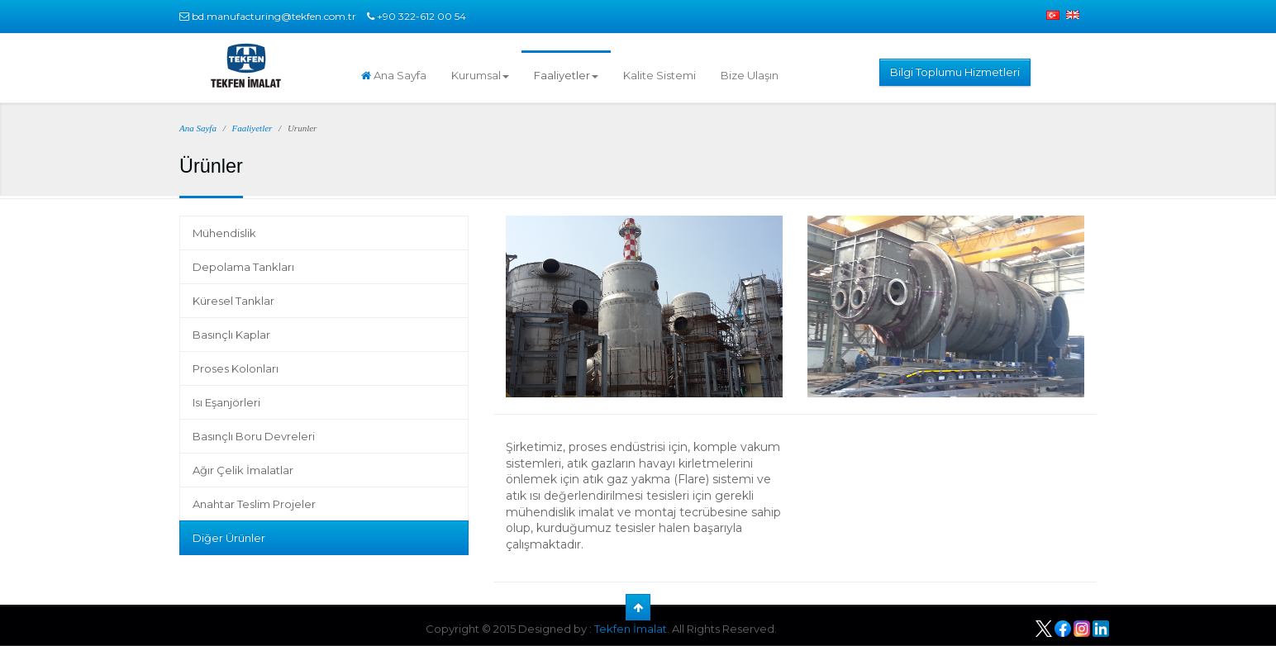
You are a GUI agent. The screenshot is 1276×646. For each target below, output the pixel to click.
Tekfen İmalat (630, 628)
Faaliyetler (566, 75)
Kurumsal (480, 75)
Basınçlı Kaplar (231, 334)
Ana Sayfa (393, 75)
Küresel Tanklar (233, 300)
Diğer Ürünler (229, 537)
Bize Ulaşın (749, 75)
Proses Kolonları (236, 368)
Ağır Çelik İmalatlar (243, 470)
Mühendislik (224, 233)
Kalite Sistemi (659, 75)
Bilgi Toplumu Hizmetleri (955, 71)
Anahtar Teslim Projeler (254, 504)
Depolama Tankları (243, 266)
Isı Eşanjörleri (226, 402)
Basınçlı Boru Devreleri (254, 436)
